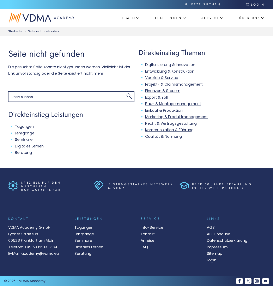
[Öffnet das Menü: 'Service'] (211, 18)
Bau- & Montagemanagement (173, 103)
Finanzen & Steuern (162, 90)
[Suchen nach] (213, 4)
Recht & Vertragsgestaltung (171, 123)
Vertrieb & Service (161, 77)
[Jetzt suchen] (186, 4)
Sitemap (214, 253)
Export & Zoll (156, 97)
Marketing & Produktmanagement (176, 116)
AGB (211, 227)
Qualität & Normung (163, 136)
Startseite (15, 31)
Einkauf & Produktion (164, 110)
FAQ (144, 247)
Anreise (147, 240)
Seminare (23, 139)
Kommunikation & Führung (169, 129)
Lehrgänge (24, 133)
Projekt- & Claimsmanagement (174, 84)
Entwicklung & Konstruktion (169, 71)
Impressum (217, 247)
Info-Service (152, 227)
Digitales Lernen (29, 146)
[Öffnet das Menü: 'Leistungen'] (169, 18)
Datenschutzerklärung (227, 240)
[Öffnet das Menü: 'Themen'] (127, 18)
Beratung (23, 152)
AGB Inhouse (218, 234)
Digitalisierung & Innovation (170, 64)
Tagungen (24, 126)
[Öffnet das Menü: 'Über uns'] (250, 18)
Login (211, 260)
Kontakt (148, 234)
